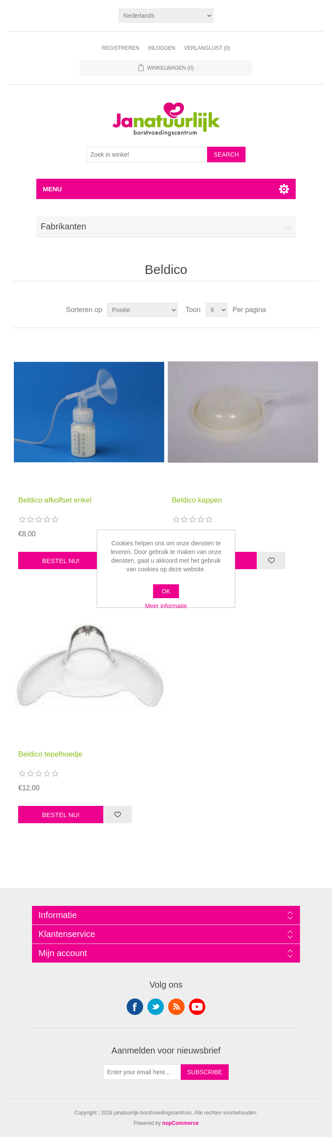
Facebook (135, 1006)
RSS (176, 1006)
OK (166, 591)
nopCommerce (180, 1123)
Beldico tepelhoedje (50, 754)
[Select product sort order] (142, 310)
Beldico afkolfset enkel (54, 500)
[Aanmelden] (142, 1072)
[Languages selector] (166, 16)
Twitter (155, 1006)
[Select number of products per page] (216, 310)
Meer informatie (166, 605)
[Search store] (147, 154)
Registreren (121, 48)
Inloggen (161, 48)
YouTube (197, 1006)
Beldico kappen (197, 500)
